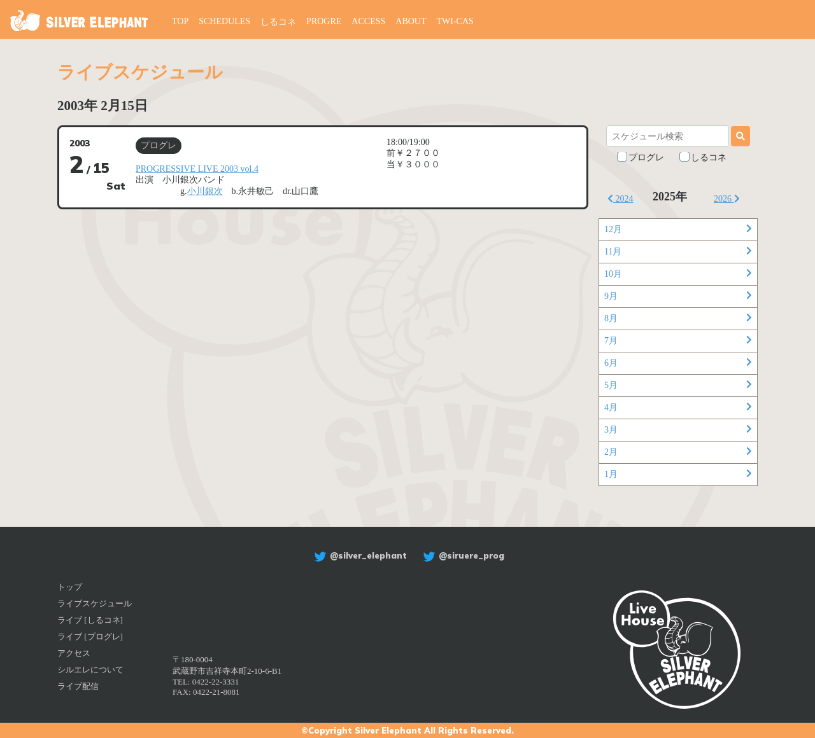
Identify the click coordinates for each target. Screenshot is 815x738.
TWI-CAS (455, 21)
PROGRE (323, 21)
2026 (727, 199)
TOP (180, 21)
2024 (620, 199)
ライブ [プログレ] (90, 636)
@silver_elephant (359, 555)
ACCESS (368, 21)
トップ (69, 587)
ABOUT (410, 21)
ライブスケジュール (94, 603)
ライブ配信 (78, 686)
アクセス (73, 653)
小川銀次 (205, 191)
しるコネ (278, 22)
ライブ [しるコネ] (90, 620)
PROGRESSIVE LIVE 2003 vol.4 (197, 169)
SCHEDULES (224, 21)
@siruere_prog (462, 555)
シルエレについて (90, 669)
